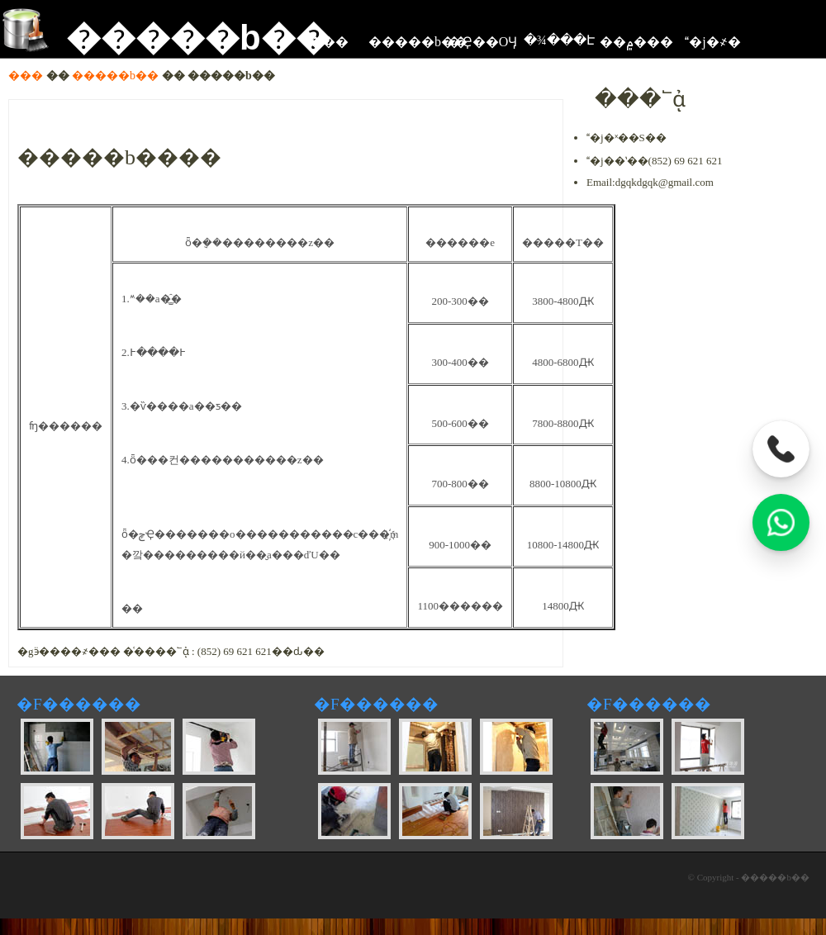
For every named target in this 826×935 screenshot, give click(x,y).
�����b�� (177, 37)
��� (25, 75)
